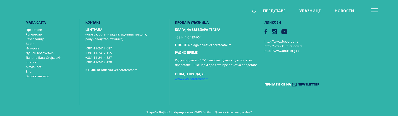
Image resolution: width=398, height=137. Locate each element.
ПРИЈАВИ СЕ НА (292, 85)
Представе (34, 30)
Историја (32, 48)
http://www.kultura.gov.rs (283, 46)
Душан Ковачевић (40, 53)
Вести (30, 43)
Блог (29, 71)
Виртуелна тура (37, 76)
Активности (34, 67)
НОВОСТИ (344, 10)
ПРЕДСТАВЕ (274, 10)
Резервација (35, 39)
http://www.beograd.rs (281, 41)
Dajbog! (164, 112)
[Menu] (374, 11)
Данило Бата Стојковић (43, 57)
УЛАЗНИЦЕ (310, 10)
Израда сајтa (183, 112)
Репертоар (34, 34)
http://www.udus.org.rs (282, 51)
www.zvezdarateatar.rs (191, 79)
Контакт (32, 62)
